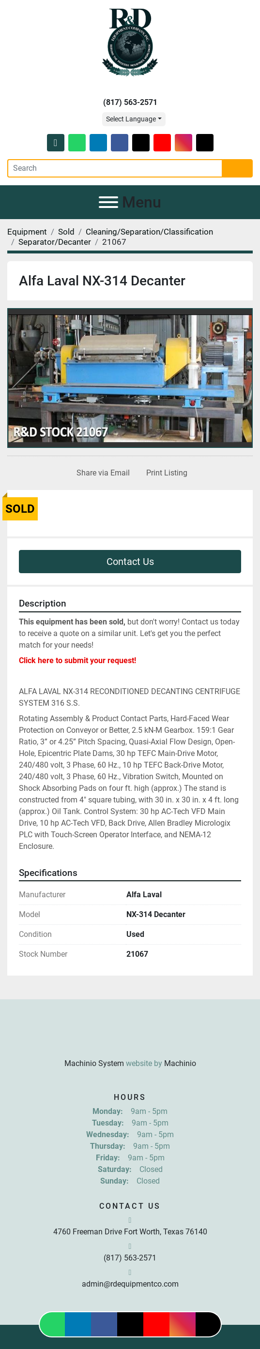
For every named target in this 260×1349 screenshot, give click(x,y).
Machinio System (94, 1063)
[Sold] (66, 232)
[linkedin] (98, 142)
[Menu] (108, 202)
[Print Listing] (165, 473)
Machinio (180, 1063)
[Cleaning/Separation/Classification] (149, 232)
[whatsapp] (77, 142)
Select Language (131, 119)
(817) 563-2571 (130, 102)
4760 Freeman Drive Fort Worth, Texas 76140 (130, 1231)
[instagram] (183, 142)
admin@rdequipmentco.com (130, 1284)
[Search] (115, 168)
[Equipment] (27, 232)
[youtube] (162, 142)
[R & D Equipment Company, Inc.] (130, 1039)
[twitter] (141, 142)
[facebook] (119, 142)
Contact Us (130, 561)
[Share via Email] (101, 473)
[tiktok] (205, 142)
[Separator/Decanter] (54, 242)
